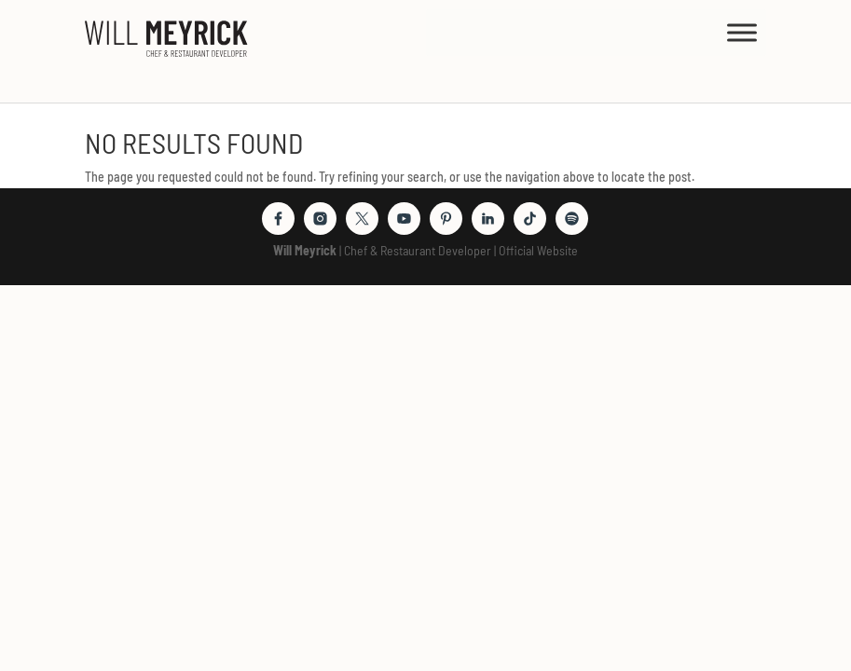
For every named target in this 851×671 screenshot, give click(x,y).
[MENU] (742, 32)
